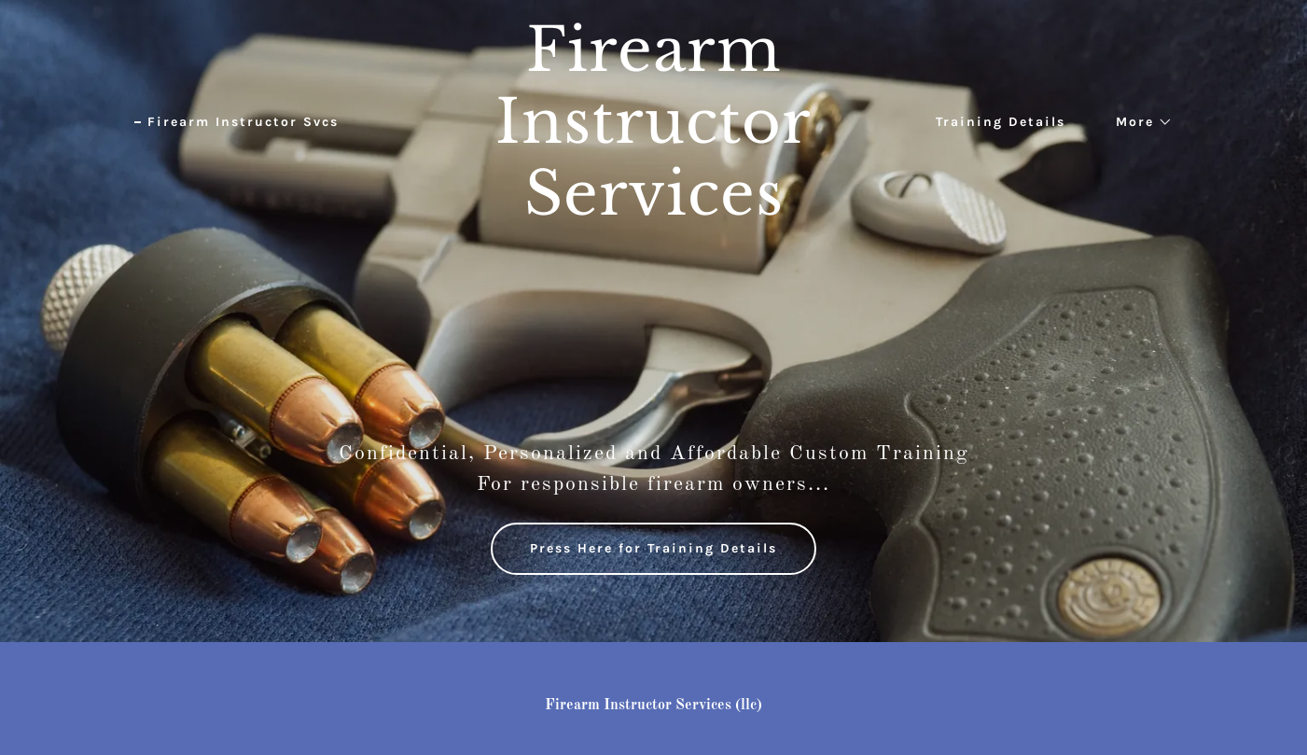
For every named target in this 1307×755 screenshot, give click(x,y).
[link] (653, 210)
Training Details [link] (1000, 122)
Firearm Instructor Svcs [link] (243, 122)
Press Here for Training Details (653, 548)
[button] (1138, 122)
